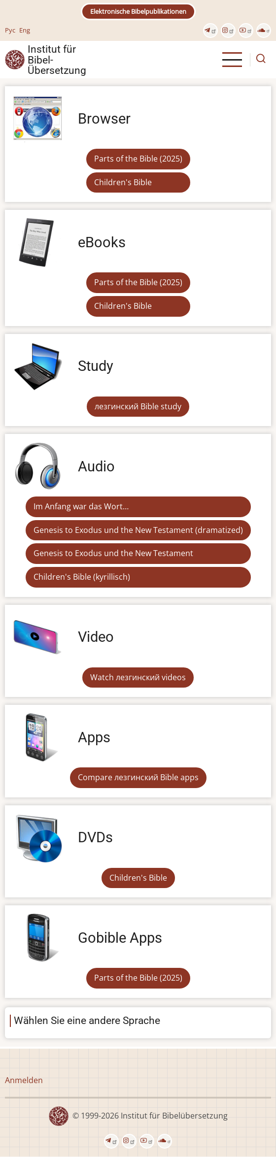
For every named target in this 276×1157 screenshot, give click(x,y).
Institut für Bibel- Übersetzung (57, 59)
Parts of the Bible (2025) (138, 158)
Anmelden (24, 1080)
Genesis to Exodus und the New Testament (113, 553)
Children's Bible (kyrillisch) (82, 576)
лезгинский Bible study (138, 406)
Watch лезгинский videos (138, 677)
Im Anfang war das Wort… (81, 506)
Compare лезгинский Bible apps (138, 777)
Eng (24, 30)
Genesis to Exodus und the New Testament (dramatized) (138, 530)
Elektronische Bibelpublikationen (138, 11)
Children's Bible (123, 182)
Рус (10, 30)
